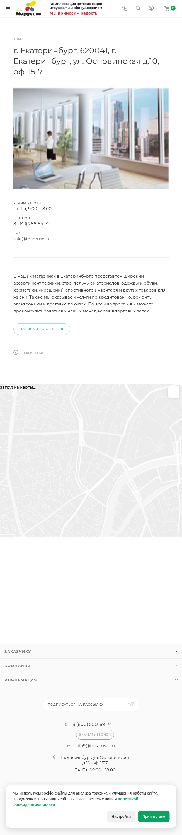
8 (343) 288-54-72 (31, 223)
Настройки (121, 816)
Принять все (153, 816)
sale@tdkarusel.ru (32, 238)
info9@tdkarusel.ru (95, 745)
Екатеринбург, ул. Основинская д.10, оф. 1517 (95, 760)
